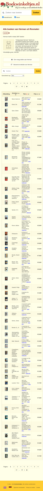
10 (16, 86)
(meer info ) (24, 106)
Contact (38, 487)
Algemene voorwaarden (19, 487)
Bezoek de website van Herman (21, 64)
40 (22, 86)
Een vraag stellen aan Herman (21, 59)
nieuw (18, 17)
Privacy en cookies (30, 487)
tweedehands (8, 17)
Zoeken (36, 12)
